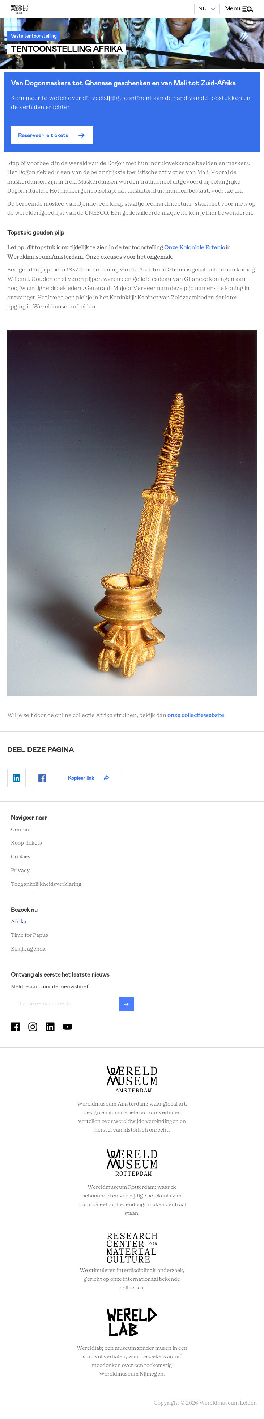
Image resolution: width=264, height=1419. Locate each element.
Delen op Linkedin (16, 778)
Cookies (20, 856)
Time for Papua (29, 935)
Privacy (20, 870)
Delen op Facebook (42, 778)
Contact (21, 829)
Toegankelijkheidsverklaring (46, 884)
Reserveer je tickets (43, 135)
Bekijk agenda (28, 949)
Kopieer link (81, 778)
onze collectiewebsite (195, 715)
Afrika (18, 921)
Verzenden (126, 1004)
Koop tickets (26, 843)
